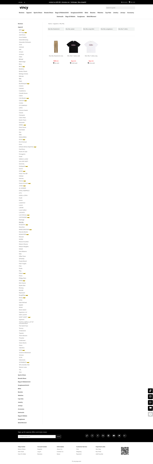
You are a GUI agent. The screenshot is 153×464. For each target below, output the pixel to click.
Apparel (29, 12)
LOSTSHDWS (24, 217)
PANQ (22, 280)
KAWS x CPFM (23, 195)
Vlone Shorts (22, 343)
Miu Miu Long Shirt (88, 29)
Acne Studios (23, 37)
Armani (21, 52)
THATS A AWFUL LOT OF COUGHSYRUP (26, 322)
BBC (20, 78)
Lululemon (22, 202)
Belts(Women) (91, 16)
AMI (20, 49)
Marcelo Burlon (23, 232)
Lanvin (21, 205)
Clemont (23, 100)
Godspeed (23, 166)
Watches (100, 12)
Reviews (21, 12)
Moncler (21, 237)
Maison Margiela (23, 246)
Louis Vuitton (23, 210)
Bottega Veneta (23, 74)
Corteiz (21, 103)
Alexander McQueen (25, 42)
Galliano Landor (23, 159)
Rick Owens (22, 283)
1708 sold (73, 63)
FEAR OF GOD (23, 151)
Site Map (98, 449)
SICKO (21, 307)
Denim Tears (22, 120)
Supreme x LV (23, 312)
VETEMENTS (24, 362)
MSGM (21, 249)
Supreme (21, 319)
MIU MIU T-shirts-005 (91, 56)
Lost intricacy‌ (24, 215)
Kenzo (21, 200)
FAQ (77, 449)
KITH (20, 193)
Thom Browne (23, 335)
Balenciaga (22, 61)
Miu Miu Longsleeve (107, 29)
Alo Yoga (23, 32)
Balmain (21, 76)
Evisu (20, 144)
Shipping (78, 451)
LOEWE (21, 207)
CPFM (20, 108)
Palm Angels (22, 263)
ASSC (20, 57)
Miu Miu (62, 23)
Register (39, 449)
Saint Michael (23, 302)
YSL (20, 369)
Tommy (21, 328)
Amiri (20, 44)
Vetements (22, 360)
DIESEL (22, 125)
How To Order (22, 454)
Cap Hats (108, 12)
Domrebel (22, 129)
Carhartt (21, 88)
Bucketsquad (24, 83)
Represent (22, 293)
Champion (22, 115)
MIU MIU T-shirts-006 (73, 56)
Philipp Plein (22, 278)
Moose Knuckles (24, 241)
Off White (21, 258)
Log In (39, 451)
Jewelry (115, 12)
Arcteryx (21, 54)
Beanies (92, 12)
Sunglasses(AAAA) (77, 12)
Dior (20, 132)
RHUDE (21, 290)
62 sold (56, 63)
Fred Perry (22, 149)
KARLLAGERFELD (24, 190)
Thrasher (21, 338)
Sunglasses (81, 16)
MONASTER (24, 234)
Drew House (22, 127)
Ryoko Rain (22, 285)
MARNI (21, 239)
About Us (59, 449)
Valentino (21, 347)
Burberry (21, 69)
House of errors (25, 183)
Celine (21, 95)
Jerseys (122, 12)
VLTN (20, 357)
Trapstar (21, 333)
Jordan (22, 185)
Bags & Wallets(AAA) (62, 12)
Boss (20, 64)
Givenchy (21, 164)
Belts (86, 12)
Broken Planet (23, 71)
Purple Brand (23, 261)
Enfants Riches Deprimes (27, 147)
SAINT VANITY (24, 317)
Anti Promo (22, 35)
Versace (21, 355)
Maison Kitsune (23, 244)
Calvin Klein (22, 117)
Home (50, 23)
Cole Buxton (24, 98)
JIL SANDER (22, 188)
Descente (21, 122)
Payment (78, 454)
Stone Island (22, 310)
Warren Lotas (23, 367)
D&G (20, 134)
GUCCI (21, 168)
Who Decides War (24, 365)
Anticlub (21, 47)
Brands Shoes (48, 12)
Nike (20, 254)
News (58, 454)
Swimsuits (60, 16)
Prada (20, 268)
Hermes (21, 178)
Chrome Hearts (23, 110)
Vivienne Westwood (25, 352)
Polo (20, 266)
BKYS (22, 66)
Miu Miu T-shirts (123, 29)
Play (20, 271)
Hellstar (21, 176)
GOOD (22, 171)
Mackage (21, 220)
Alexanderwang (23, 39)
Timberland (22, 330)
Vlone (20, 345)
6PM (21, 30)
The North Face (23, 326)
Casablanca (22, 91)
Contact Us (60, 451)
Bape (20, 81)
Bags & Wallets (70, 16)
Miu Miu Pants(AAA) (54, 29)
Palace (22, 273)
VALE (22, 350)
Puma (20, 275)
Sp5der (21, 305)
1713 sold (91, 63)
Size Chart (21, 451)
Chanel (21, 112)
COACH (21, 86)
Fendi (20, 156)
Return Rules (21, 449)
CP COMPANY (23, 105)
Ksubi (20, 198)
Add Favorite (99, 454)
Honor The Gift (23, 173)
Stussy (22, 297)
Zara (20, 372)
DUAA (22, 139)
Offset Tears (22, 256)
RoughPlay (23, 295)
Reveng (21, 288)
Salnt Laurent (23, 314)
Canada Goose (23, 93)
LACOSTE (22, 212)
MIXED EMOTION (25, 229)
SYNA (20, 300)
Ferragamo (22, 154)
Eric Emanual (23, 142)
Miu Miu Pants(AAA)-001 (56, 56)
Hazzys (22, 181)
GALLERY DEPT (23, 161)
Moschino (22, 227)
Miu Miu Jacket (70, 29)
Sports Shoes (38, 12)
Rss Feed (98, 451)
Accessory (130, 12)
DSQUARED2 (23, 137)
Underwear (22, 340)
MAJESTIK (23, 224)
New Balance (23, 251)
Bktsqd (21, 59)
